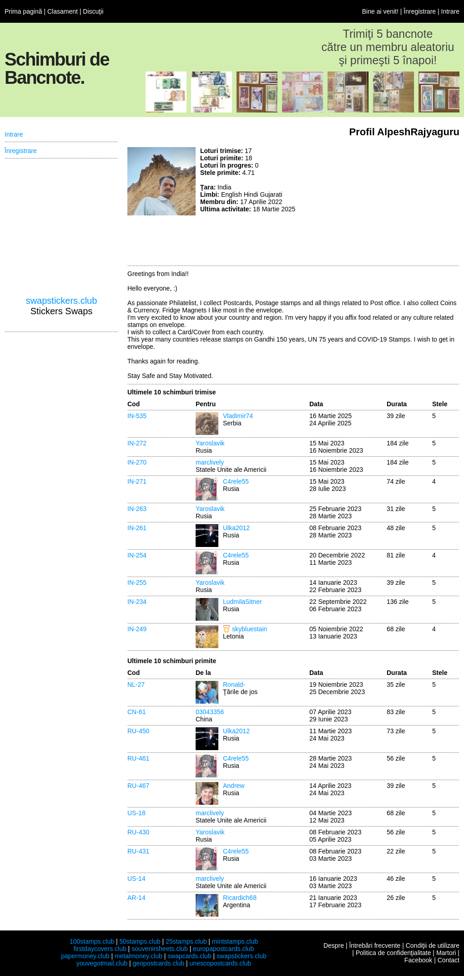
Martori (446, 952)
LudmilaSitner (242, 601)
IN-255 (136, 582)
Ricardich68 (240, 897)
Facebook (418, 960)
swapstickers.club (61, 301)
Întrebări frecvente (374, 945)
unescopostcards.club (220, 963)
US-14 (136, 878)
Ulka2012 (236, 527)
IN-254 (136, 555)
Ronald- (234, 684)
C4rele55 (236, 481)
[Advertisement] (395, 204)
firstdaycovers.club (100, 948)
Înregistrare (419, 11)
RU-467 (138, 785)
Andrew (233, 785)
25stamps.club (186, 941)
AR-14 (136, 897)
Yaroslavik (210, 443)
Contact (448, 960)
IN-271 (136, 481)
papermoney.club (85, 956)
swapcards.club (189, 956)
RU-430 (138, 832)
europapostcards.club (223, 948)
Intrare (450, 11)
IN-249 (136, 629)
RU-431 (138, 851)
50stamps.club (139, 941)
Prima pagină (23, 11)
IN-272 (136, 443)
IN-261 (136, 527)
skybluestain (249, 629)
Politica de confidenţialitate (393, 952)
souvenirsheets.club (159, 948)
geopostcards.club (159, 963)
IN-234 (136, 601)
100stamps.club (92, 941)
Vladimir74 (238, 415)
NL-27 (136, 684)
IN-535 (136, 415)
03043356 (210, 711)
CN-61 (136, 711)
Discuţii (93, 11)
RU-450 (138, 731)
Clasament (62, 11)
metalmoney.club (138, 956)
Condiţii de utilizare (432, 945)
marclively (210, 462)
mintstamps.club (235, 941)
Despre (333, 945)
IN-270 (136, 462)
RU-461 (138, 758)
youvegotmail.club (101, 963)
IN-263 (136, 508)
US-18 (136, 813)
